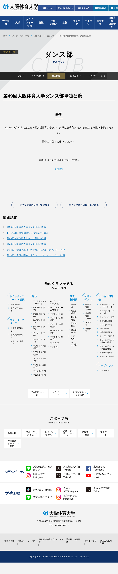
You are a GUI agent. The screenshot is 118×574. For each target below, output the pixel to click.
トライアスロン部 (17, 320)
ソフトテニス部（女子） (39, 364)
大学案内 (5, 24)
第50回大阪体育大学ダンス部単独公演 (26, 238)
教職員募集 (9, 552)
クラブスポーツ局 (29, 24)
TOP (5, 35)
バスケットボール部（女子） (56, 319)
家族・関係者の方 (65, 10)
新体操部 (88, 340)
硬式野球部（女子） (39, 326)
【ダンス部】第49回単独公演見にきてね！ (28, 243)
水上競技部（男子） (17, 340)
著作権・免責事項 (73, 552)
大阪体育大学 (20, 9)
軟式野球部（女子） (39, 338)
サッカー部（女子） (39, 351)
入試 (17, 24)
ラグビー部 (54, 354)
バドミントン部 (56, 325)
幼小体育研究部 (106, 343)
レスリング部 (74, 354)
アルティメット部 (107, 328)
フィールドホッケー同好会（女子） (107, 358)
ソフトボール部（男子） (39, 370)
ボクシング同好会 (107, 367)
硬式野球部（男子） (39, 319)
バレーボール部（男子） (56, 329)
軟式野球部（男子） (39, 332)
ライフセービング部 (17, 353)
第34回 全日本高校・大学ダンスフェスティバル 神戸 (36, 266)
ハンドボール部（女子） (56, 349)
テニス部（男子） (39, 382)
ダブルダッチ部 (106, 335)
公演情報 (59, 178)
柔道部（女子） (74, 342)
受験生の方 (47, 10)
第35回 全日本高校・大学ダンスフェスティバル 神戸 (36, 260)
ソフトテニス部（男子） (39, 358)
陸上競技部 (15, 315)
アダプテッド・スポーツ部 (107, 323)
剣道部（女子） (74, 329)
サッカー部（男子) (39, 345)
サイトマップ (90, 552)
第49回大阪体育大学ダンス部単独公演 (26, 249)
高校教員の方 (84, 10)
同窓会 (21, 552)
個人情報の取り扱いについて (51, 552)
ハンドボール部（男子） (56, 342)
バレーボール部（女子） (56, 336)
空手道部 (74, 316)
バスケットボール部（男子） (56, 313)
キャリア (76, 24)
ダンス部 (37, 35)
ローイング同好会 (107, 347)
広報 (65, 24)
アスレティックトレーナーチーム (107, 316)
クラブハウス (105, 381)
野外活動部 (104, 339)
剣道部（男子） (74, 323)
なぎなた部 (74, 348)
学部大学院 (53, 24)
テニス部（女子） (39, 386)
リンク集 (32, 552)
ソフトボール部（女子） (39, 377)
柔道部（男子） (74, 335)
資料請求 (102, 10)
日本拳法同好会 (106, 363)
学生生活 (88, 24)
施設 (41, 24)
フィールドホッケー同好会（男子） (107, 352)
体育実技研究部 (106, 331)
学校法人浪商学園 (105, 553)
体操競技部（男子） (88, 318)
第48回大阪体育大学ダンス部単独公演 (26, 255)
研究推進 (100, 24)
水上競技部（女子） (17, 346)
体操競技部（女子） (88, 327)
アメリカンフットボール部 (39, 313)
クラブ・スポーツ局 (20, 35)
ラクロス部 (54, 358)
